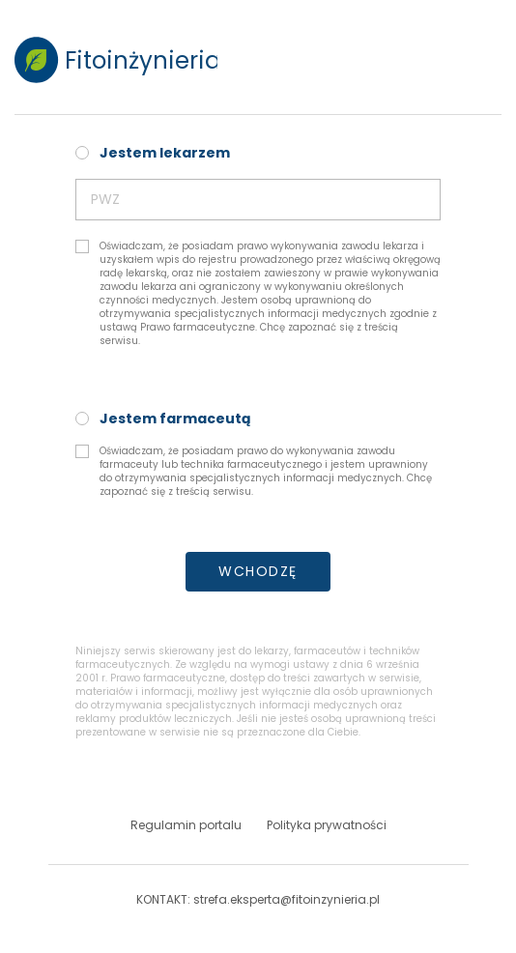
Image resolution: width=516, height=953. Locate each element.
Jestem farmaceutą (175, 418)
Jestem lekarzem (165, 152)
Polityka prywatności (327, 825)
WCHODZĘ (258, 571)
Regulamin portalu (186, 825)
